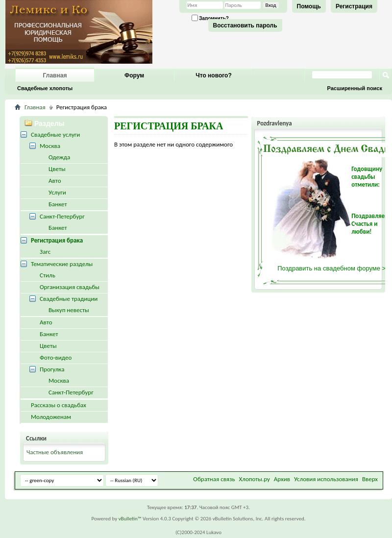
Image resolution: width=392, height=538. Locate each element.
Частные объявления (54, 452)
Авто (55, 180)
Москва (50, 145)
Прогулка (52, 369)
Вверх (370, 479)
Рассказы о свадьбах (58, 405)
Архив (282, 479)
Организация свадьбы (69, 287)
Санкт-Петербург (62, 216)
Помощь (309, 6)
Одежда (59, 157)
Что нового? (213, 75)
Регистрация (354, 6)
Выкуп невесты (69, 310)
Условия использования (326, 479)
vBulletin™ (130, 518)
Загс (45, 251)
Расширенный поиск (354, 88)
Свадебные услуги (55, 134)
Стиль (47, 275)
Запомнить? (210, 18)
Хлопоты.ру (254, 479)
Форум (134, 75)
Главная (55, 75)
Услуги (57, 192)
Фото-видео (56, 357)
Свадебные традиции (69, 298)
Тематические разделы (62, 264)
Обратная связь (214, 479)
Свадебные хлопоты (45, 88)
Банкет (58, 204)
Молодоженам (51, 416)
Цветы (57, 168)
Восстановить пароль (245, 25)
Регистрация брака (57, 240)
